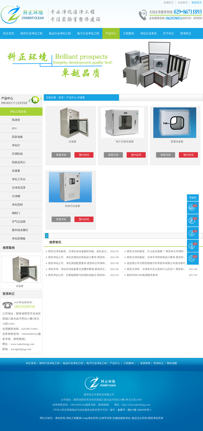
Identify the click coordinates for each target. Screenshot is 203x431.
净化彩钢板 (19, 238)
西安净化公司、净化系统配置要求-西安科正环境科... (77, 263)
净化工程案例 (73, 418)
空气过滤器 (19, 221)
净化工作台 (19, 179)
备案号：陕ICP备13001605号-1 (135, 409)
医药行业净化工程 (32, 33)
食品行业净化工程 (60, 33)
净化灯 (16, 145)
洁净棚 (16, 196)
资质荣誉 (145, 363)
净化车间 (60, 418)
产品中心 (111, 33)
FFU (14, 128)
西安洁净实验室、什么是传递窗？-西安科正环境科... (156, 251)
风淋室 (16, 119)
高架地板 (17, 136)
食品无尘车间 (139, 418)
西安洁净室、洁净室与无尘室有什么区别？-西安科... (156, 269)
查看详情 (61, 154)
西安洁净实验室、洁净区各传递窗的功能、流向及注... (78, 251)
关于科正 (168, 33)
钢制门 (16, 213)
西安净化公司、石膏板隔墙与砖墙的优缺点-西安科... (77, 275)
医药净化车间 (155, 418)
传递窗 (16, 170)
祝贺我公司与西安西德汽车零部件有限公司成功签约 (156, 263)
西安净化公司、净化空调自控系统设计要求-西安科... (77, 257)
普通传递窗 (177, 141)
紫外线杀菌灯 (20, 230)
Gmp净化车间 (90, 418)
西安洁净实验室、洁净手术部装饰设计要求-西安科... (156, 257)
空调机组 (17, 153)
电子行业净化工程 (88, 33)
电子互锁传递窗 (125, 141)
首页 (61, 97)
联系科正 (185, 33)
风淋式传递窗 (72, 205)
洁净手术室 (105, 418)
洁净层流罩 (19, 187)
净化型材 (17, 204)
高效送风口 (19, 162)
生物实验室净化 (121, 418)
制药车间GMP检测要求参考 (142, 275)
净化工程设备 (18, 111)
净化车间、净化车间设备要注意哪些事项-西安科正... (77, 269)
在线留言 (183, 2)
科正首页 (8, 33)
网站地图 (172, 363)
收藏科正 (169, 2)
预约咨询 (84, 154)
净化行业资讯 (148, 33)
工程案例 (128, 33)
